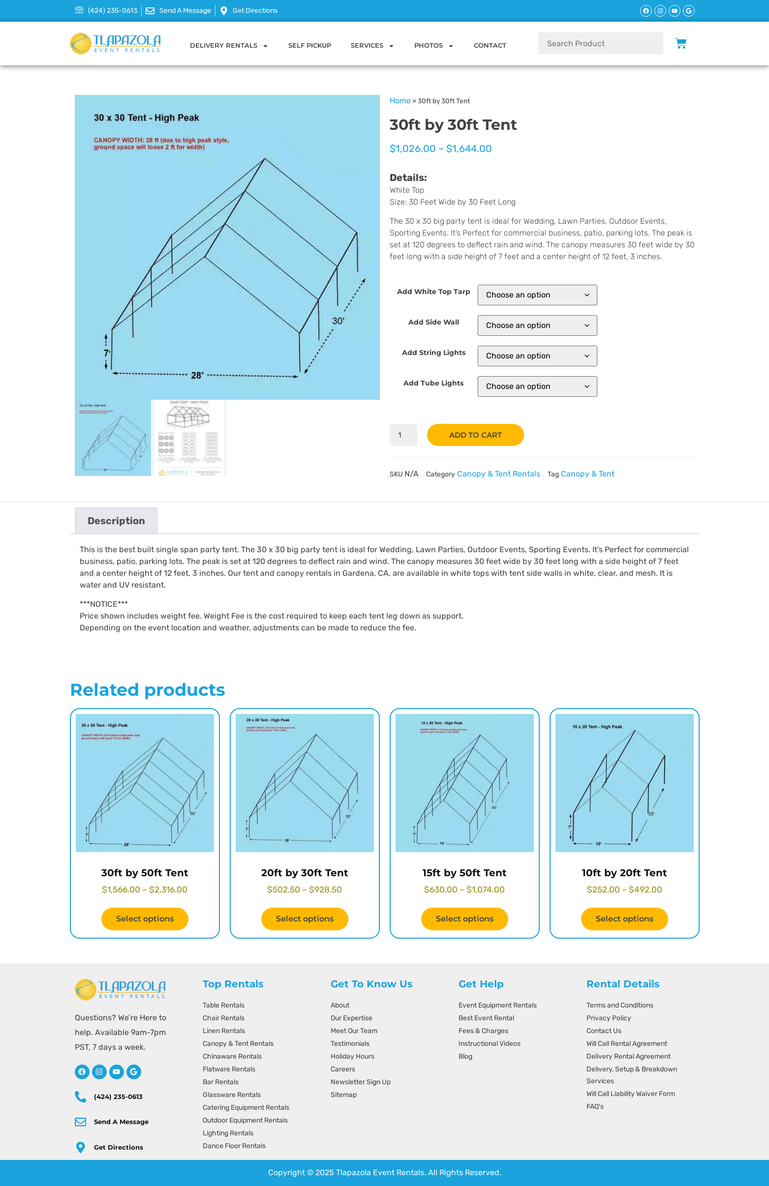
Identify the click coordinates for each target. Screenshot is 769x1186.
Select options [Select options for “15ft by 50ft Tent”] (464, 918)
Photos (434, 46)
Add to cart (478, 435)
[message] (178, 11)
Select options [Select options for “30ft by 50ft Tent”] (145, 918)
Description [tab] (116, 521)
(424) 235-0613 (116, 1096)
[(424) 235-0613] (80, 1096)
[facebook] (82, 1072)
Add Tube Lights (433, 383)
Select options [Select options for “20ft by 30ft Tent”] (305, 918)
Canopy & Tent (588, 474)
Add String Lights (433, 352)
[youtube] (116, 1072)
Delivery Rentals (229, 46)
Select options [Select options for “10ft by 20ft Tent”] (624, 918)
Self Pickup (309, 45)
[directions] (80, 1148)
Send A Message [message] (119, 1122)
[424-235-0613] (106, 11)
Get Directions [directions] (117, 1147)
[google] (133, 1072)
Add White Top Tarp (433, 291)
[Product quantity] (404, 435)
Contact (490, 45)
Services (373, 46)
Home (400, 100)
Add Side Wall (433, 322)
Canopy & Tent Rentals (498, 474)
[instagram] (99, 1072)
